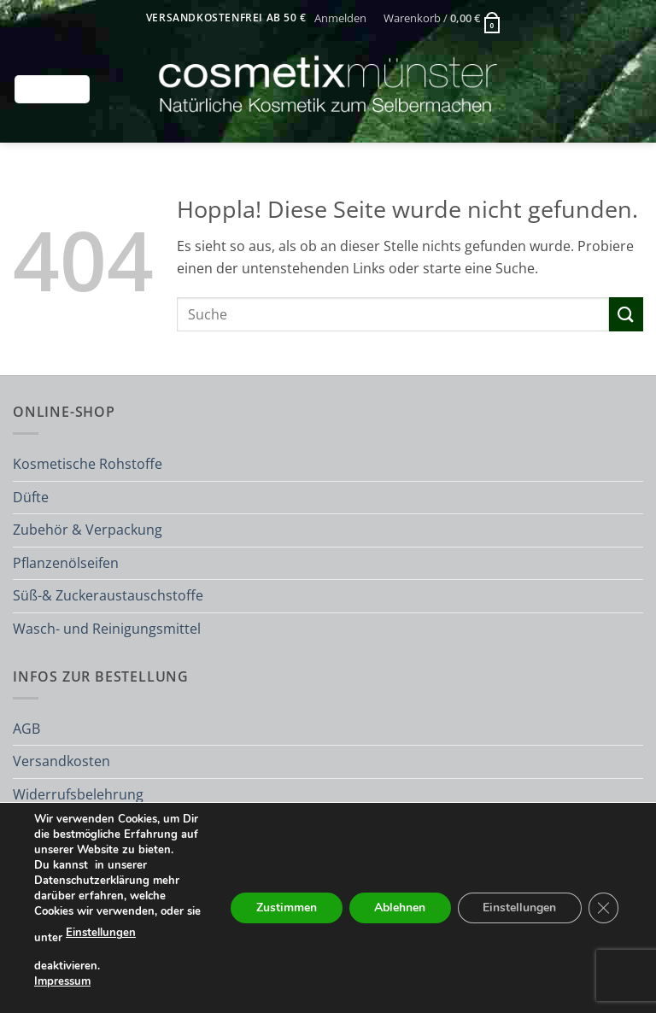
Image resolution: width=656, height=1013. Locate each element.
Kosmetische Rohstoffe (87, 463)
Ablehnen (398, 907)
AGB (26, 728)
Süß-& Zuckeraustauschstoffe (108, 595)
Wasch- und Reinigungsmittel (107, 628)
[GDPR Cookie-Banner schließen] (603, 908)
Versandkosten (61, 761)
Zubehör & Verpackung (87, 529)
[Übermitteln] (626, 314)
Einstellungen (101, 933)
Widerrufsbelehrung (78, 794)
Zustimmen (284, 907)
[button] (341, 18)
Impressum (62, 981)
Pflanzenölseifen (66, 562)
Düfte (31, 497)
